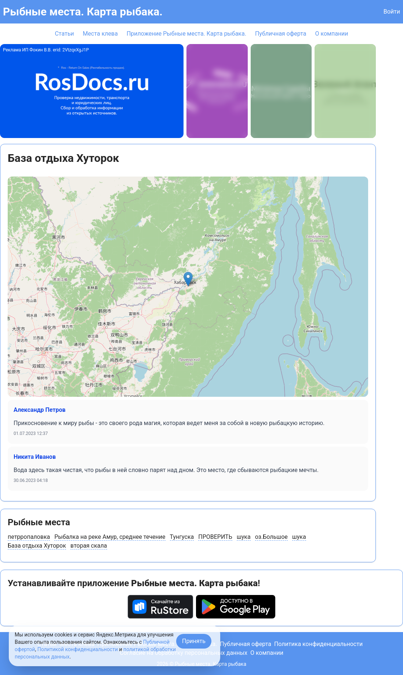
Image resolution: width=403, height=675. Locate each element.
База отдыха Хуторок (37, 545)
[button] (188, 279)
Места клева (100, 33)
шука (244, 536)
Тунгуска (182, 536)
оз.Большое (271, 536)
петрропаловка (29, 536)
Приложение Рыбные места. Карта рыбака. (186, 33)
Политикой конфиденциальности (77, 649)
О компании (331, 33)
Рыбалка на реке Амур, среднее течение (109, 536)
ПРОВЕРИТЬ (215, 536)
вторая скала (88, 545)
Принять (194, 641)
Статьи (64, 33)
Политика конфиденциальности (318, 643)
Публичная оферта (280, 33)
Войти (392, 11)
